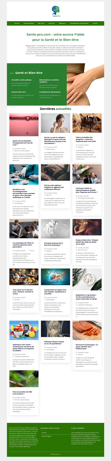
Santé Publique (29, 23)
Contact (44, 437)
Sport (32, 256)
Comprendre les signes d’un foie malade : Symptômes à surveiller (55, 297)
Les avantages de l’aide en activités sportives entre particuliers (23, 250)
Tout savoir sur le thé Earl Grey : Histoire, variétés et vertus (23, 297)
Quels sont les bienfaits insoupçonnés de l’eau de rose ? (23, 149)
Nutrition (52, 23)
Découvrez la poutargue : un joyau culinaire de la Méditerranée (87, 352)
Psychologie (81, 204)
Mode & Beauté (25, 157)
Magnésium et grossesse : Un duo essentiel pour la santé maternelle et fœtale (86, 302)
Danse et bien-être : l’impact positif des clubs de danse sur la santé (87, 248)
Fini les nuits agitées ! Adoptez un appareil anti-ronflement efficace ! (54, 193)
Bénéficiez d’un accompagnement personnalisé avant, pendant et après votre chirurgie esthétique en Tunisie (24, 199)
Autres (95, 23)
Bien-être (41, 23)
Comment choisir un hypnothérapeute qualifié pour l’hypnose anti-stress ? (86, 196)
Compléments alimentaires (79, 23)
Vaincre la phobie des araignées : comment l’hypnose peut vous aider (86, 146)
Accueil (17, 23)
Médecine (62, 23)
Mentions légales (46, 440)
